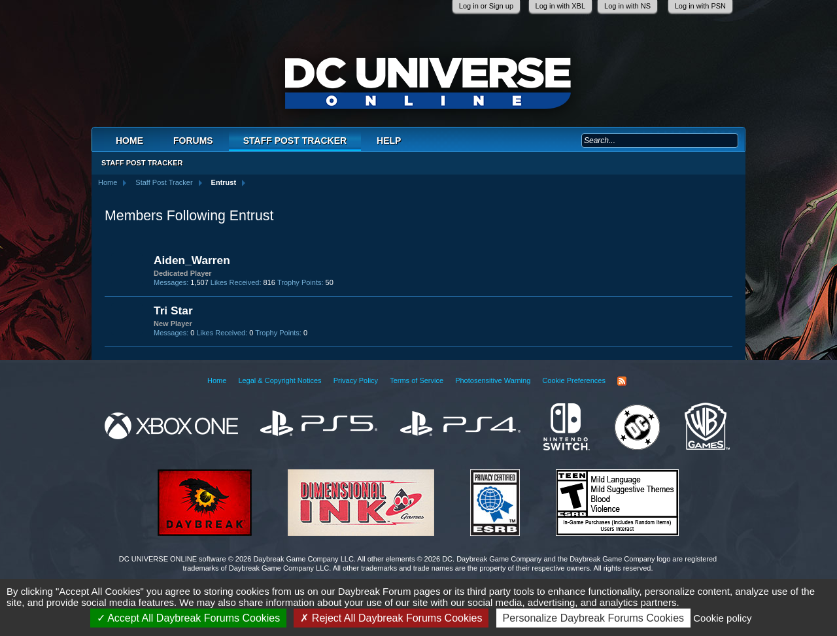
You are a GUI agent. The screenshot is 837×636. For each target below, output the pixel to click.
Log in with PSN (700, 6)
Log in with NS (627, 6)
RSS (621, 381)
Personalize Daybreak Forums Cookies (593, 618)
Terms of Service (416, 380)
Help (389, 140)
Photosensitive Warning (492, 380)
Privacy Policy (355, 380)
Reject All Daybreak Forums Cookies (391, 618)
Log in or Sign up (486, 6)
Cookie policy (722, 618)
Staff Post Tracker (295, 140)
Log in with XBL (560, 6)
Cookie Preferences (574, 380)
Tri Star (173, 310)
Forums (193, 140)
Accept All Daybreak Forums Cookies (189, 618)
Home (129, 140)
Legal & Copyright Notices (279, 380)
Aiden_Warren (192, 260)
